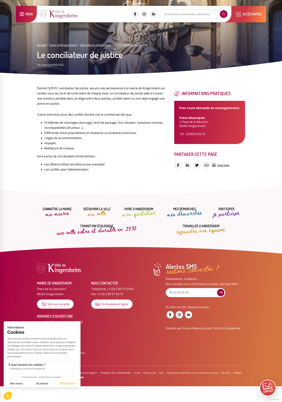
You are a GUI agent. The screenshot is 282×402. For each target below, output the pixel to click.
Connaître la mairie (57, 212)
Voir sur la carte (55, 304)
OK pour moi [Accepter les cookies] (36, 383)
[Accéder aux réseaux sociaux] (135, 14)
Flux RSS (226, 372)
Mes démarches (184, 212)
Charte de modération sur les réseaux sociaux (192, 372)
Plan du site (149, 372)
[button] (7, 395)
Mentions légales (87, 372)
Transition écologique (97, 229)
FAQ (161, 372)
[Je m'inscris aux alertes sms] (220, 292)
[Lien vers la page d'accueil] (59, 18)
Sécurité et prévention (95, 45)
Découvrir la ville (97, 212)
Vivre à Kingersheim (63, 45)
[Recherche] (223, 14)
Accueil (41, 45)
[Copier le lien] (206, 165)
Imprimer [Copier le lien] (220, 165)
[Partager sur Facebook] (178, 165)
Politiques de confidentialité (115, 372)
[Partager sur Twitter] (197, 165)
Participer (226, 212)
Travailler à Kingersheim (200, 229)
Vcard (137, 372)
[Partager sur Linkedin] (187, 165)
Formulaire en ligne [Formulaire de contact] (112, 304)
